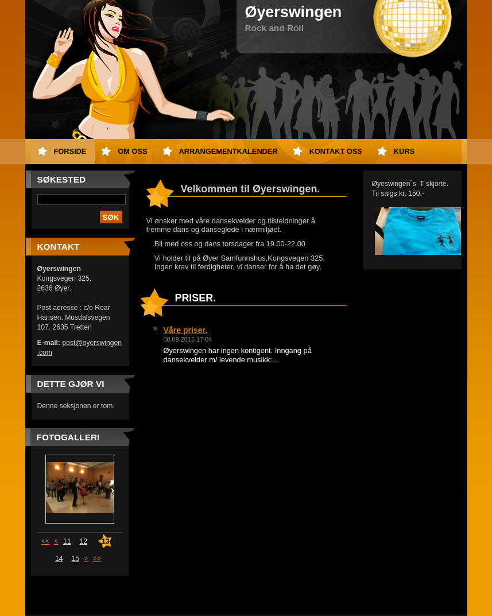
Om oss (132, 151)
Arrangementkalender (228, 151)
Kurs (404, 151)
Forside (70, 151)
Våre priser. (186, 330)
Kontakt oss (335, 151)
